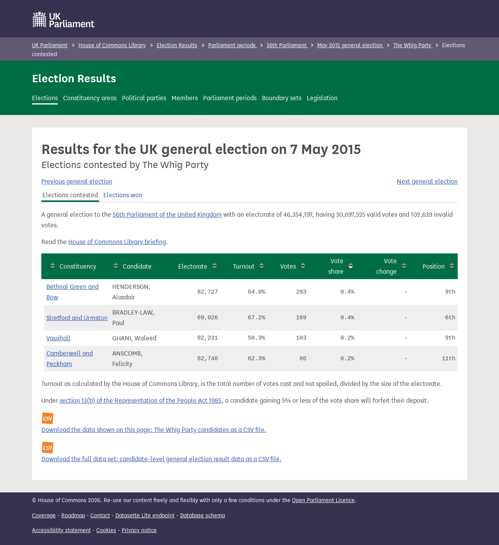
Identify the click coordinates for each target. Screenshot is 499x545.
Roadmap (73, 515)
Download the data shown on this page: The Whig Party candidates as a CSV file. (153, 430)
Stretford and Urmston (77, 318)
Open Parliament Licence (323, 500)
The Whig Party (413, 45)
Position (434, 266)
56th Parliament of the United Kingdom (167, 214)
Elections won (122, 195)
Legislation (322, 98)
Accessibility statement (61, 530)
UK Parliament (49, 45)
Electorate (192, 266)
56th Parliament (287, 45)
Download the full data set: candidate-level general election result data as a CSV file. (161, 459)
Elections (45, 98)
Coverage (44, 515)
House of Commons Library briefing (117, 242)
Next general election (427, 181)
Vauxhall (58, 338)
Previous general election (76, 181)
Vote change (386, 266)
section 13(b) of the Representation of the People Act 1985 (140, 400)
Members (185, 98)
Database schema (202, 515)
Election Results (177, 45)
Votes (288, 266)
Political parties (144, 98)
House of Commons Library (112, 45)
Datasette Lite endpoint (145, 515)
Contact (100, 515)
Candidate (137, 266)
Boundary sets (281, 98)
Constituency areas (90, 98)
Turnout (244, 266)
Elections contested (70, 195)
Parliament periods (232, 45)
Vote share (335, 266)
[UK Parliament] (64, 19)
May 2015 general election (350, 45)
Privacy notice (139, 530)
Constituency (78, 266)
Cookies (106, 530)
